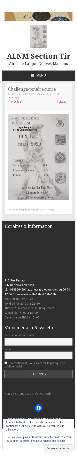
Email (8, 349)
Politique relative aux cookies (48, 440)
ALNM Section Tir (38, 56)
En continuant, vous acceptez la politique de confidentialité (35, 364)
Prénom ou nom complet (20, 335)
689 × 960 (35, 94)
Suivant (63, 101)
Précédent (15, 101)
